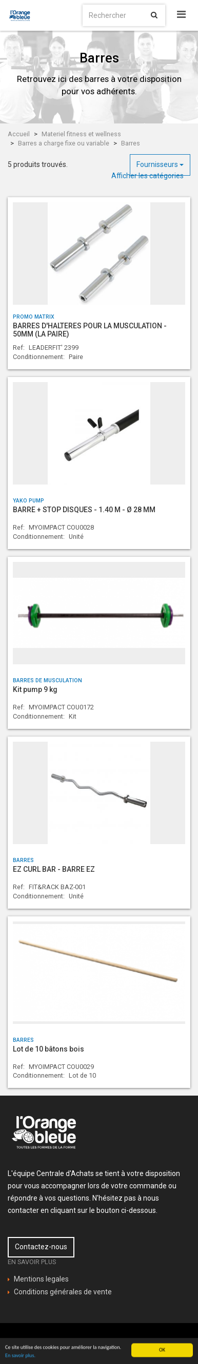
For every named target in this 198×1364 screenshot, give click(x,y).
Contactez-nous (41, 1247)
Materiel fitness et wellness (81, 134)
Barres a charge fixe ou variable (63, 143)
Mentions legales (41, 1279)
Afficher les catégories (147, 176)
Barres (130, 143)
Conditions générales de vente (63, 1292)
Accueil (19, 134)
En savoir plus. (20, 1358)
